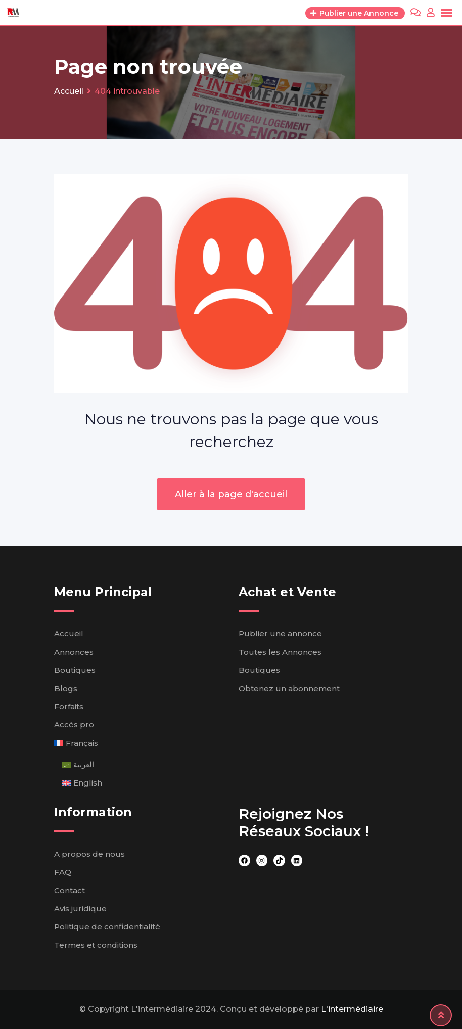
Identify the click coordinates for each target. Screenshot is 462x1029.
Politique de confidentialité (107, 927)
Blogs (65, 688)
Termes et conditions (95, 945)
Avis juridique (80, 908)
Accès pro (74, 724)
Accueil (68, 634)
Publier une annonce (280, 634)
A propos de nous (89, 854)
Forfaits (68, 706)
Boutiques (75, 670)
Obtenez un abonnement (289, 688)
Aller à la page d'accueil (231, 494)
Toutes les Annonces (280, 652)
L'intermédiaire (352, 1009)
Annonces (74, 652)
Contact (69, 890)
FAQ (62, 872)
